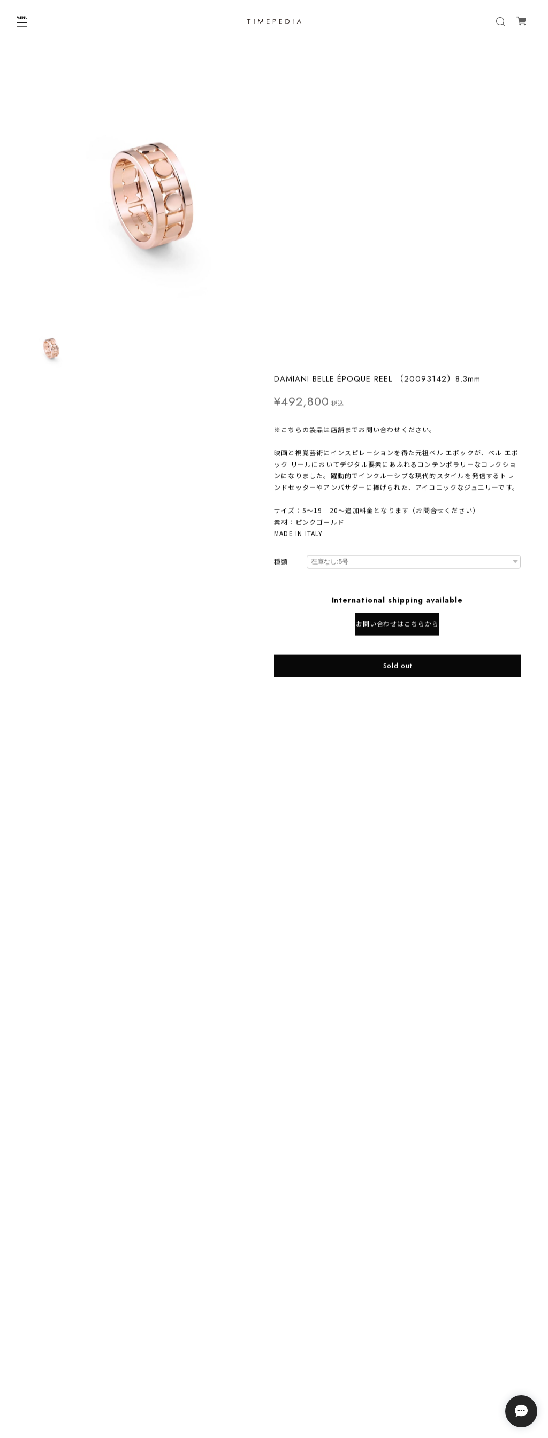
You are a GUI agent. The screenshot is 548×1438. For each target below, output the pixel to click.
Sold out (397, 366)
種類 (281, 262)
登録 (340, 1325)
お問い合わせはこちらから (397, 324)
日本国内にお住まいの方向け (397, 401)
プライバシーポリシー (274, 1364)
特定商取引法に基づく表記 (274, 1378)
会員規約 (274, 1392)
